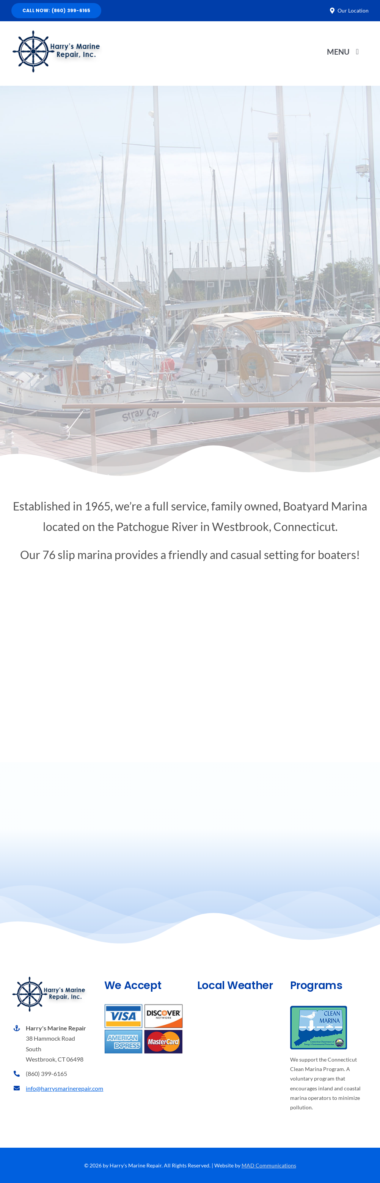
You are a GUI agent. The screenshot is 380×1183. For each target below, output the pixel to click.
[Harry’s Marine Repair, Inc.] (56, 31)
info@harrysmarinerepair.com (64, 1088)
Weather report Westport (237, 1086)
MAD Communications (269, 1165)
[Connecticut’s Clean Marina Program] (318, 1008)
